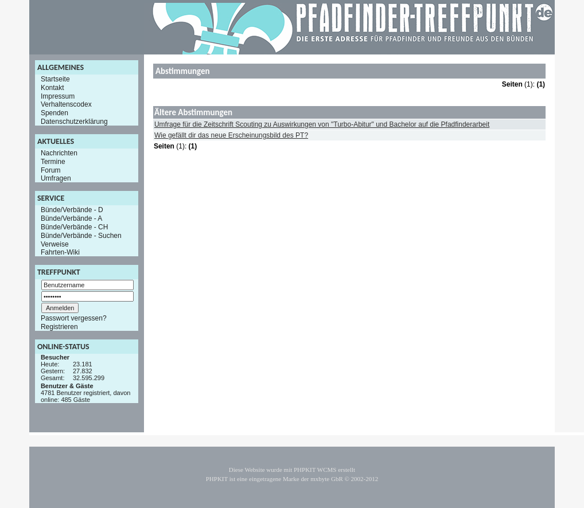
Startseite (55, 79)
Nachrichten (59, 153)
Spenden (54, 113)
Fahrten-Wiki (60, 252)
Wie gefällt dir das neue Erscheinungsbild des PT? (231, 135)
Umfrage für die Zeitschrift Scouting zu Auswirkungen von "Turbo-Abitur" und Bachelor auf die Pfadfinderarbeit (321, 124)
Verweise (55, 244)
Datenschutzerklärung (74, 122)
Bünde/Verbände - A (71, 218)
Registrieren (59, 327)
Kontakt (52, 88)
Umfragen (56, 178)
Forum (51, 170)
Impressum (58, 96)
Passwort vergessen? (74, 318)
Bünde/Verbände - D (72, 210)
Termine (53, 162)
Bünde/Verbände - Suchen (81, 236)
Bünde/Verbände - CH (74, 227)
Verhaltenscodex (66, 104)
